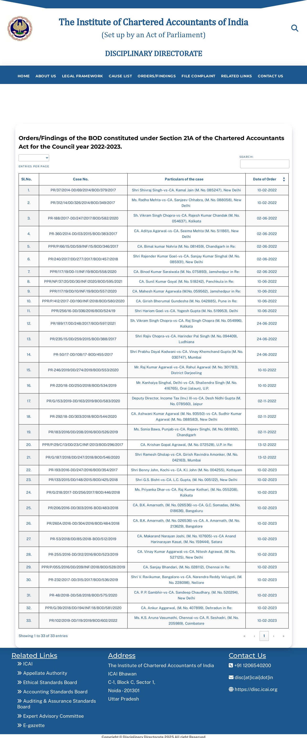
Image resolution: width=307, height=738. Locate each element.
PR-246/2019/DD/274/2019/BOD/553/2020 (83, 369)
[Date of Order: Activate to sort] (267, 178)
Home (24, 76)
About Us (46, 76)
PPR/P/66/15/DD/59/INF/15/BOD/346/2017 (83, 245)
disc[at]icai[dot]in (251, 675)
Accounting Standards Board (52, 690)
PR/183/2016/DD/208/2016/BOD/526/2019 (83, 431)
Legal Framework (82, 76)
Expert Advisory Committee (50, 714)
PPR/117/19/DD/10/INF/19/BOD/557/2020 (83, 290)
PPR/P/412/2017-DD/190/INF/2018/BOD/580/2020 (83, 300)
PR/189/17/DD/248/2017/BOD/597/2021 (83, 322)
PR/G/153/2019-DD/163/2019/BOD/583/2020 (83, 400)
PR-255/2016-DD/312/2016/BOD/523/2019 (83, 553)
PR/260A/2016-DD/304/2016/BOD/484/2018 (83, 522)
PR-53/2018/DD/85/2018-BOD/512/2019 (83, 538)
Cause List (120, 76)
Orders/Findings (157, 76)
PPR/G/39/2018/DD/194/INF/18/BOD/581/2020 (83, 607)
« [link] (245, 635)
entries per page (34, 165)
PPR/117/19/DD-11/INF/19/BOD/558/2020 (83, 270)
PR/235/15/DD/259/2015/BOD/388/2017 (83, 338)
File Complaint (198, 76)
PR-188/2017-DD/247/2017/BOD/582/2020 (83, 217)
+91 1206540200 (250, 663)
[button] (264, 178)
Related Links (236, 76)
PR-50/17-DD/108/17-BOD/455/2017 (83, 353)
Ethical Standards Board (47, 680)
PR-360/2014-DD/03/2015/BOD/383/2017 (83, 232)
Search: (246, 155)
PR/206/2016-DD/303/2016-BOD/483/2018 (83, 507)
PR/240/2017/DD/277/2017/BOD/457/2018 (83, 258)
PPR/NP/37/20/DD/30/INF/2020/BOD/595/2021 (83, 280)
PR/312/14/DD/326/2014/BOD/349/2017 (83, 201)
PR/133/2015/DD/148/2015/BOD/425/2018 (83, 478)
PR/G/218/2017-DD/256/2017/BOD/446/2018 (83, 491)
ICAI (25, 662)
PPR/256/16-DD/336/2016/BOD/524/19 (83, 310)
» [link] (284, 635)
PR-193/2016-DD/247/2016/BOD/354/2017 (83, 469)
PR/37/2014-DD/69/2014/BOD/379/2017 (83, 189)
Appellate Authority (42, 671)
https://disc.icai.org (253, 687)
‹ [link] (254, 635)
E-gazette (31, 723)
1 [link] (264, 635)
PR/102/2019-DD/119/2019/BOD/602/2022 (83, 619)
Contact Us (270, 76)
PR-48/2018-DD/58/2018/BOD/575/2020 (83, 594)
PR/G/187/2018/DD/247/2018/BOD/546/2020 (83, 456)
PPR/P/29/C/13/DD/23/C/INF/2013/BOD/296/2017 (83, 443)
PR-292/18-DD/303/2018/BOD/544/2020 (83, 415)
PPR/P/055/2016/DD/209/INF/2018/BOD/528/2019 (83, 566)
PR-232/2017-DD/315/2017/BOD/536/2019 (83, 578)
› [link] (274, 635)
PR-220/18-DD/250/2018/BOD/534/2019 (83, 384)
